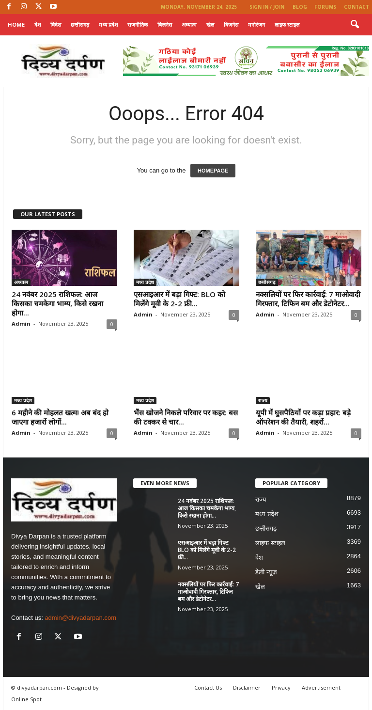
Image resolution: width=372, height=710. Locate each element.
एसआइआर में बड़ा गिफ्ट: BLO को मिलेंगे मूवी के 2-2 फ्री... (179, 298)
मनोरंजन (256, 24)
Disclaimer (247, 687)
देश (37, 24)
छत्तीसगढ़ (80, 24)
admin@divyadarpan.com (80, 617)
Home (16, 24)
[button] (354, 24)
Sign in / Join (266, 6)
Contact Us (208, 687)
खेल (210, 24)
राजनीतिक (137, 24)
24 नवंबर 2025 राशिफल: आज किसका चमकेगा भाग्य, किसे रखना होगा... (57, 303)
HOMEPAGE (213, 171)
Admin (21, 323)
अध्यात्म (189, 24)
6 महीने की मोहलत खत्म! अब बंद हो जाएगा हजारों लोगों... (60, 417)
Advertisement (321, 687)
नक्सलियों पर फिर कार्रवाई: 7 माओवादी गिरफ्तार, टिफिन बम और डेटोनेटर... (308, 298)
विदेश (55, 24)
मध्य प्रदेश (108, 24)
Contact (356, 6)
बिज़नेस (164, 24)
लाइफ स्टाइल (287, 24)
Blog (300, 6)
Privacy (281, 687)
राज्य (262, 400)
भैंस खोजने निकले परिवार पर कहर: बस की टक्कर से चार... (186, 417)
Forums (325, 6)
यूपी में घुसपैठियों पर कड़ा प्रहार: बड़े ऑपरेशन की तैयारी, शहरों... (303, 417)
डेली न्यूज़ (266, 572)
